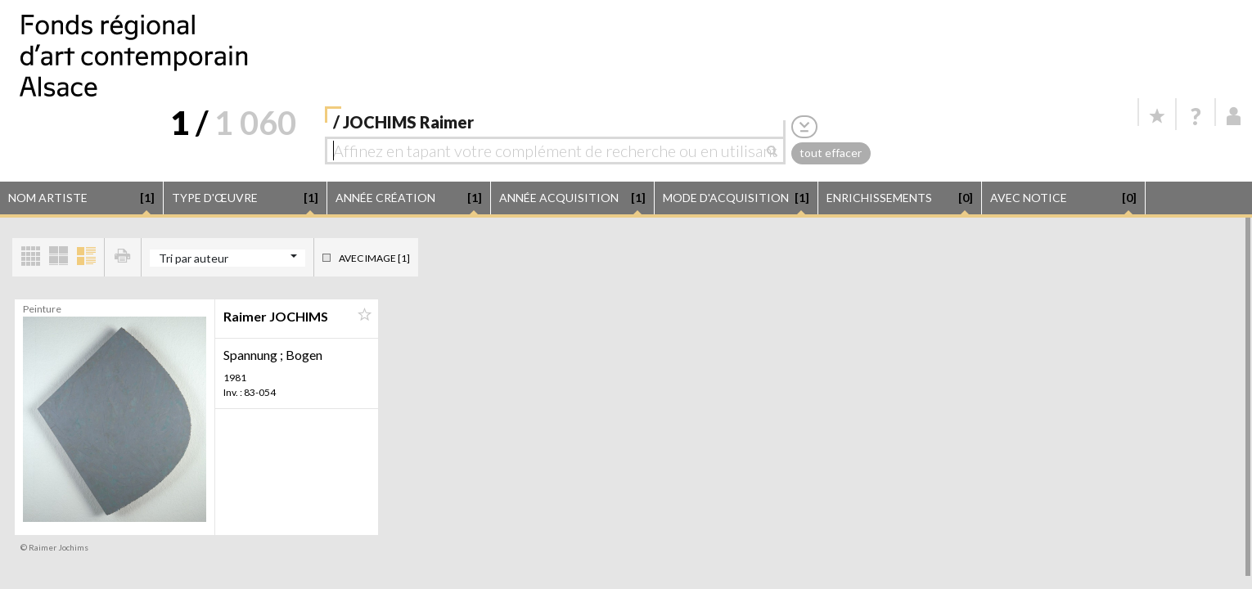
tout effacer (830, 153)
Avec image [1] (374, 258)
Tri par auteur (193, 258)
